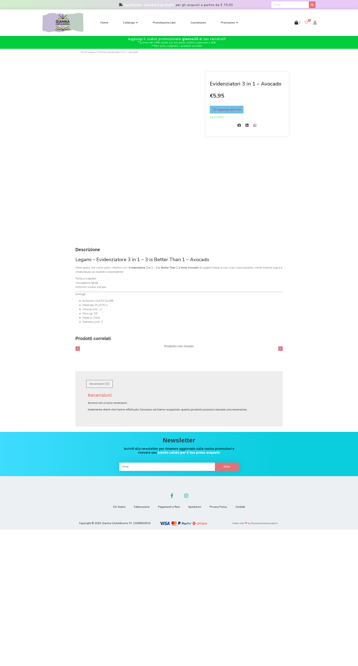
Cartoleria (102, 52)
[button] (239, 125)
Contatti (246, 505)
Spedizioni (195, 505)
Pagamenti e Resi (168, 505)
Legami (92, 52)
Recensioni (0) (99, 383)
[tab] (99, 383)
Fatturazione (138, 505)
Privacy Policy (221, 505)
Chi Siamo (114, 505)
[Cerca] (312, 4)
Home (84, 52)
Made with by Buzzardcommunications (255, 522)
